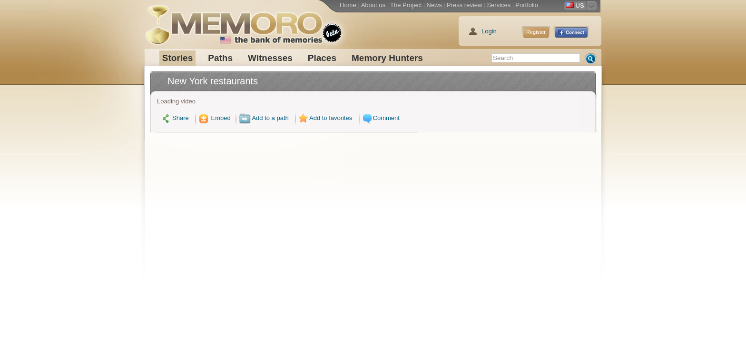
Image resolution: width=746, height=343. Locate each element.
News (434, 5)
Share (175, 117)
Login (489, 31)
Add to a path (263, 117)
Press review (464, 5)
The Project (406, 5)
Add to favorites (324, 117)
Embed (213, 117)
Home (348, 5)
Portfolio (526, 5)
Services (498, 5)
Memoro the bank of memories (234, 21)
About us (373, 5)
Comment (380, 117)
